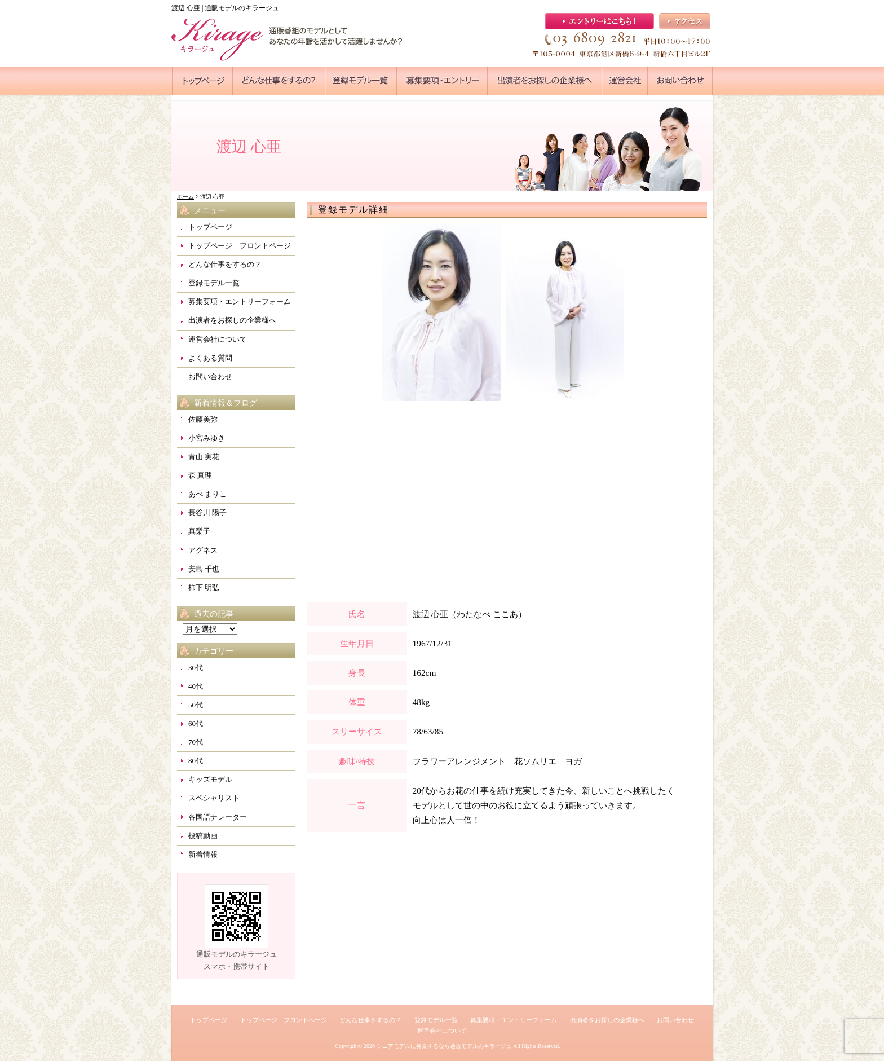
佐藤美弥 (203, 419)
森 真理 (200, 475)
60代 (195, 723)
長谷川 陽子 (207, 512)
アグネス (203, 550)
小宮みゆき (206, 438)
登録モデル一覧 (214, 283)
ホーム (185, 196)
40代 (195, 686)
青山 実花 (203, 456)
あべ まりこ (207, 494)
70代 (195, 742)
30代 (195, 667)
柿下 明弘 (203, 587)
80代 (195, 760)
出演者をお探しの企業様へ (232, 320)
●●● (202, 81)
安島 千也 (203, 569)
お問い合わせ (210, 376)
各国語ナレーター (217, 817)
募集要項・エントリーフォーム (239, 301)
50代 (195, 705)
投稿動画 (203, 835)
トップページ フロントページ (239, 245)
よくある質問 (210, 358)
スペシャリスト (214, 798)
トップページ (210, 227)
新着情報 (203, 854)
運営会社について (217, 339)
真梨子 (199, 531)
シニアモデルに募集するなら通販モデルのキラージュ (444, 1046)
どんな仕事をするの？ (225, 264)
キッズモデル (210, 779)
